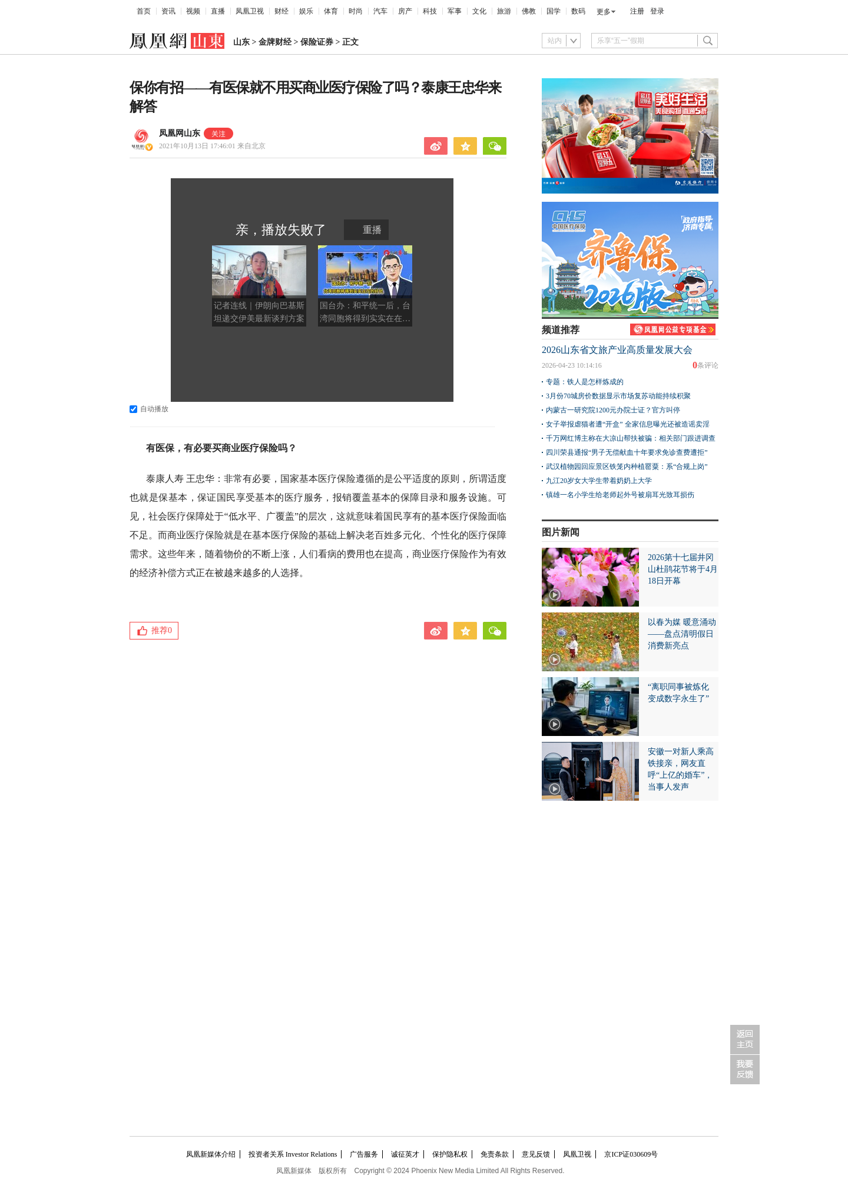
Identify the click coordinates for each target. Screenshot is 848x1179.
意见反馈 (536, 1154)
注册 (637, 11)
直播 (218, 11)
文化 (479, 11)
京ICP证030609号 (631, 1154)
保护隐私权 (450, 1154)
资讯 (168, 11)
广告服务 (364, 1154)
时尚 (356, 11)
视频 (193, 11)
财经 (281, 11)
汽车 (380, 11)
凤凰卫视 (250, 11)
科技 (430, 11)
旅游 (504, 11)
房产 (405, 11)
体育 (331, 11)
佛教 (529, 11)
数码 (578, 11)
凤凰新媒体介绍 (211, 1154)
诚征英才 (405, 1154)
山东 (241, 42)
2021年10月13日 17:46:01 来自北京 (212, 146)
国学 (553, 11)
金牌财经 (275, 42)
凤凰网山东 (179, 133)
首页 (144, 11)
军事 (455, 11)
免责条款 (495, 1154)
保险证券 (316, 42)
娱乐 (306, 11)
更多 (604, 12)
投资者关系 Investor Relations (293, 1154)
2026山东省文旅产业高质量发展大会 (617, 350)
